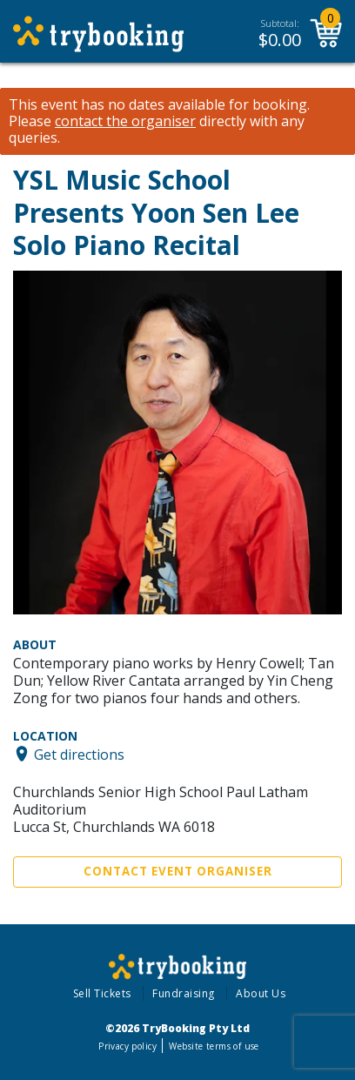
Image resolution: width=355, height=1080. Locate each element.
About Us (260, 993)
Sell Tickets (102, 993)
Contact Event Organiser (178, 871)
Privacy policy (127, 1046)
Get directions (79, 753)
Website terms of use (213, 1046)
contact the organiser (125, 121)
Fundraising (183, 993)
